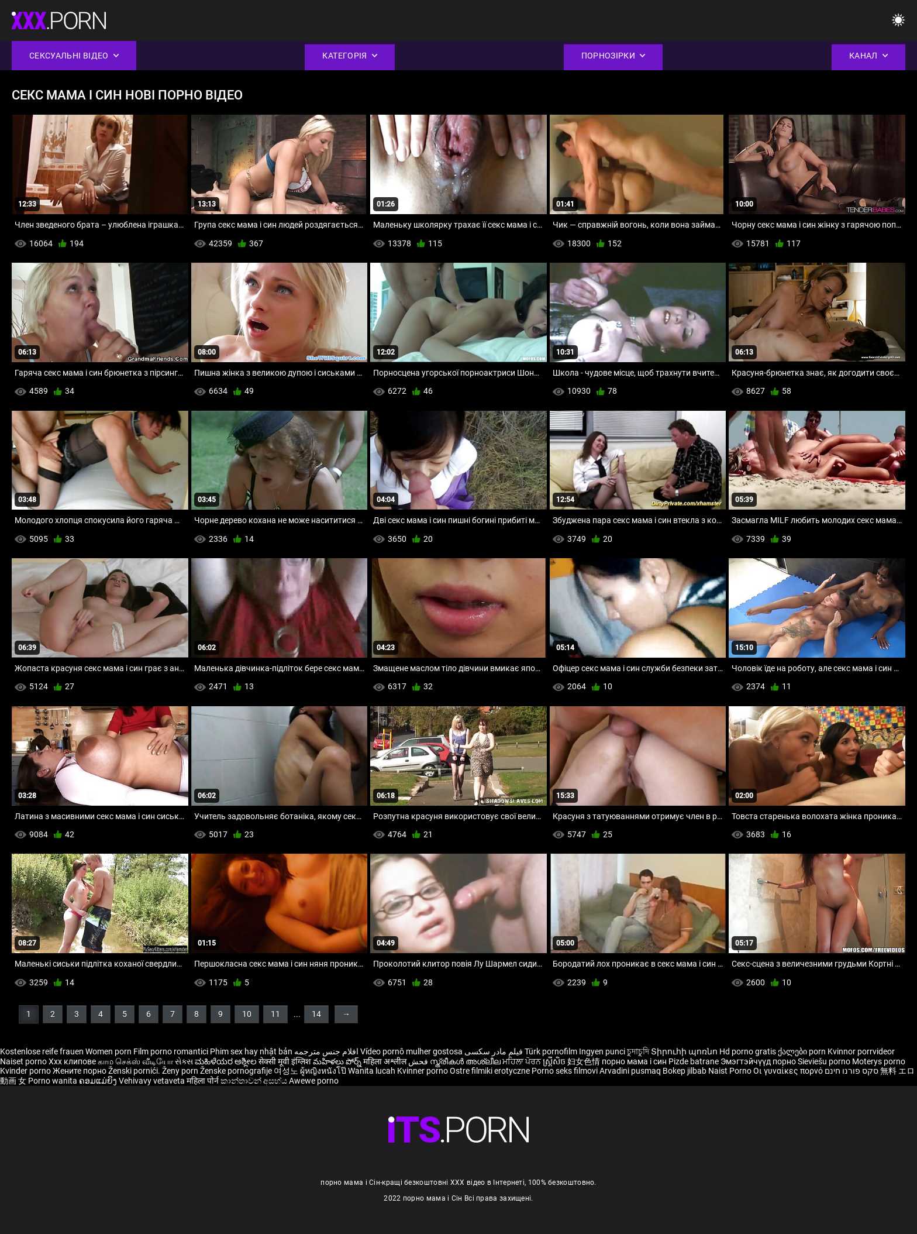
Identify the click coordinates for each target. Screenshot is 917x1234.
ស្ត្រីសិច (555, 1061)
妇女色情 (584, 1061)
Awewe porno (314, 1080)
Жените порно (80, 1070)
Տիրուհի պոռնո (685, 1051)
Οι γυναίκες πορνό (789, 1070)
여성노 (287, 1070)
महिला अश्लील (385, 1061)
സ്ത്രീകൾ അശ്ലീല (466, 1061)
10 (246, 1014)
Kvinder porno (26, 1070)
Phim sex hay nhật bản (251, 1051)
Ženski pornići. (135, 1070)
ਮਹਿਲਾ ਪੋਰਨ (522, 1061)
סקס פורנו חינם (851, 1070)
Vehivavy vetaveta (153, 1080)
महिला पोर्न (203, 1080)
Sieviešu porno (825, 1061)
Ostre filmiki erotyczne (490, 1070)
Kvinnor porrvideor (861, 1051)
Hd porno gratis (747, 1051)
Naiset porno (24, 1061)
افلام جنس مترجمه (326, 1051)
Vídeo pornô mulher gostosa (411, 1051)
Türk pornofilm (551, 1051)
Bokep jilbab (684, 1070)
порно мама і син (634, 1061)
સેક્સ (184, 1061)
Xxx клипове (72, 1061)
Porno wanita (53, 1080)
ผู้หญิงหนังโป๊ (324, 1070)
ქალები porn (803, 1051)
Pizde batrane (693, 1061)
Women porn (109, 1051)
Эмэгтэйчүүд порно (759, 1061)
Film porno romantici (170, 1051)
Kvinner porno (423, 1070)
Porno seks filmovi (565, 1070)
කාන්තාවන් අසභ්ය (254, 1080)
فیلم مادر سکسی (493, 1051)
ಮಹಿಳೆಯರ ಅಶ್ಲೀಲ (226, 1061)
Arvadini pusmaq (631, 1070)
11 (275, 1014)
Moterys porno (878, 1061)
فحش (419, 1061)
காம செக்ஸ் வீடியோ (135, 1061)
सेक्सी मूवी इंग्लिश (284, 1061)
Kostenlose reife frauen (42, 1051)
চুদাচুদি (638, 1051)
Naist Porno (730, 1070)
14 (316, 1014)
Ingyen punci (602, 1051)
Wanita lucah (372, 1070)
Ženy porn (181, 1070)
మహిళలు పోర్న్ (338, 1061)
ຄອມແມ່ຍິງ (99, 1080)
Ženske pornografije (237, 1070)
